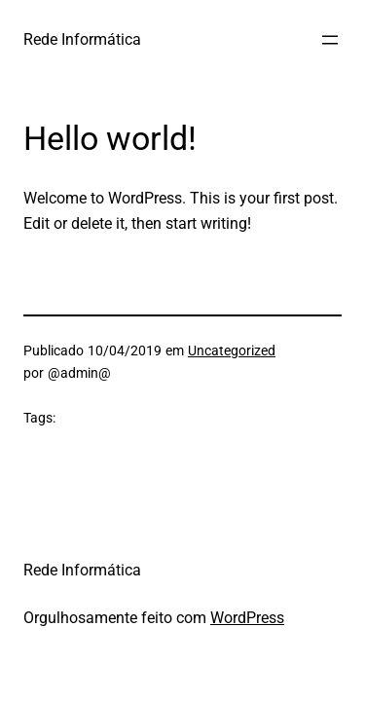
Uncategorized (231, 350)
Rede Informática (82, 39)
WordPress (247, 618)
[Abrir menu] (330, 40)
